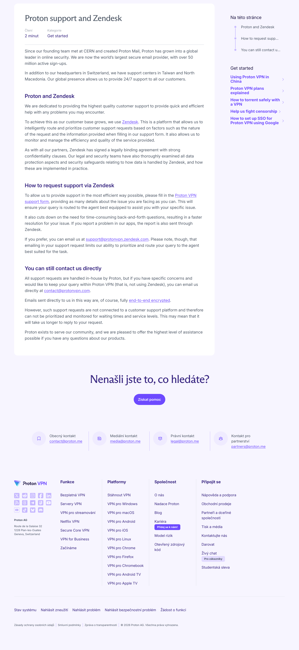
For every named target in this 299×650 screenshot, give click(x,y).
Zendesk (130, 122)
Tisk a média (212, 526)
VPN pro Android (121, 521)
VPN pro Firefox (120, 556)
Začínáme (68, 548)
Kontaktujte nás (214, 535)
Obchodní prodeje (216, 504)
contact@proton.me (66, 441)
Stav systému (25, 610)
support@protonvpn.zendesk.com (117, 239)
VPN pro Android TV (124, 574)
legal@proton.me (185, 441)
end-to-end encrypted (149, 300)
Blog (158, 512)
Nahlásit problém (86, 610)
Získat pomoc (149, 399)
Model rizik (163, 535)
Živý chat (209, 553)
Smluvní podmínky (69, 625)
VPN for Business (74, 539)
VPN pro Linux (119, 539)
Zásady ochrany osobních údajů (34, 625)
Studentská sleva (216, 567)
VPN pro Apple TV (122, 583)
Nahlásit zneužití (54, 610)
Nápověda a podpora (219, 495)
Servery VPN (71, 504)
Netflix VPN (69, 521)
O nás (159, 495)
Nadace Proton (166, 504)
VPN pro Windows (122, 504)
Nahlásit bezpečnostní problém (130, 610)
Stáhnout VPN (119, 495)
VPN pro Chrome (121, 548)
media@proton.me (125, 441)
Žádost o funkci (173, 610)
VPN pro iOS (117, 530)
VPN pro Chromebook (125, 565)
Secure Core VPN (74, 530)
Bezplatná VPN (72, 495)
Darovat (208, 544)
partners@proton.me (248, 446)
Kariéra (160, 521)
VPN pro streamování (77, 512)
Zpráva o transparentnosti (101, 625)
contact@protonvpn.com (67, 290)
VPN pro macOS (120, 512)
